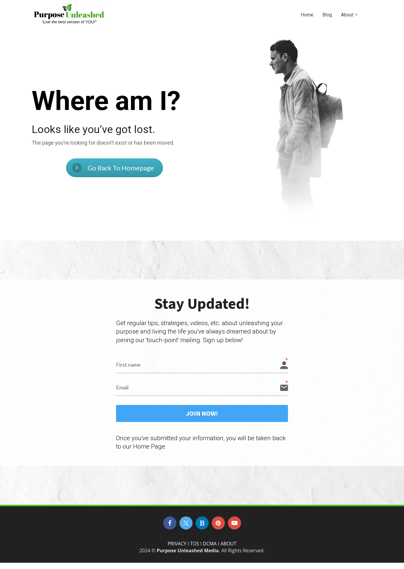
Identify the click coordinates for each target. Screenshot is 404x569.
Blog (327, 15)
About (347, 15)
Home (307, 15)
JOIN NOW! (202, 418)
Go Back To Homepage (113, 170)
